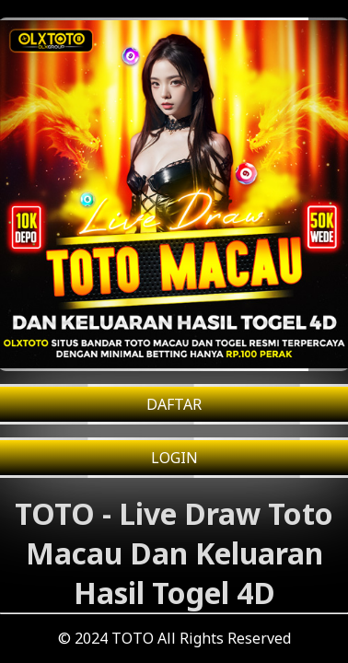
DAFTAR (174, 404)
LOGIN (174, 458)
